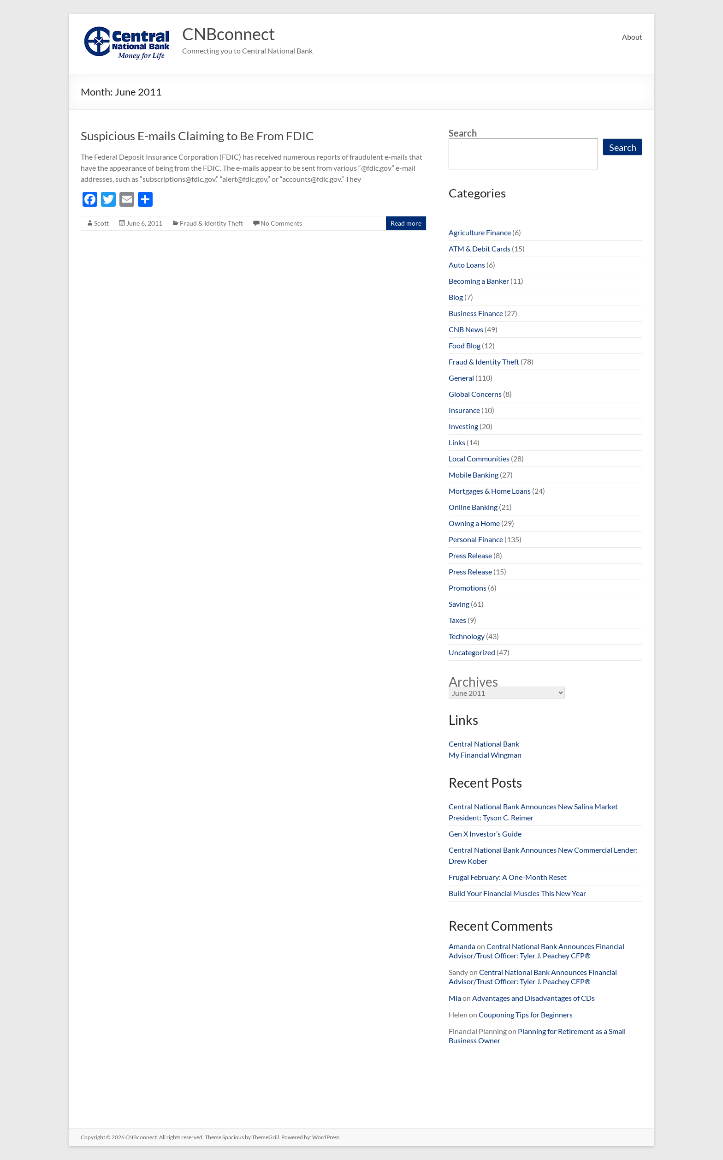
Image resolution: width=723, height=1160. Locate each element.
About (632, 36)
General (461, 377)
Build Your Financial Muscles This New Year (517, 893)
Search (463, 132)
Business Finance (476, 313)
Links (457, 442)
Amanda (462, 946)
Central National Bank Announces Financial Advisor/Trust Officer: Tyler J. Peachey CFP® (536, 951)
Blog (456, 297)
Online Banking (473, 506)
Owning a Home (474, 523)
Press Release (470, 555)
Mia (455, 997)
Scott (101, 223)
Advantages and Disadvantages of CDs (533, 997)
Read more (406, 223)
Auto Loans (467, 264)
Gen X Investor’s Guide (485, 833)
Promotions (467, 587)
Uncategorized (472, 652)
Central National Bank (484, 743)
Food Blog (464, 345)
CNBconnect (228, 34)
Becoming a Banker (479, 280)
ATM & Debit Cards (479, 248)
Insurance (464, 410)
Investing (463, 426)
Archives (473, 681)
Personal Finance (476, 539)
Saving (459, 603)
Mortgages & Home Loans (490, 490)
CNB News (466, 329)
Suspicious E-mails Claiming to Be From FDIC (197, 135)
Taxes (457, 620)
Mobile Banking (473, 474)
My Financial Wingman (485, 754)
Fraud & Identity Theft (211, 223)
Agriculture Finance (480, 232)
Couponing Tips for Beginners (526, 1014)
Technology (467, 636)
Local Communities (479, 458)
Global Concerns (475, 393)
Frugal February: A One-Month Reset (508, 877)
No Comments (281, 223)
